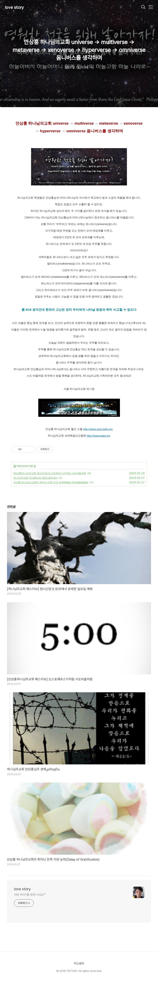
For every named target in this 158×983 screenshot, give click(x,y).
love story (14, 7)
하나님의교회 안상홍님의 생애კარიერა (35, 477)
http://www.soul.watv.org (98, 429)
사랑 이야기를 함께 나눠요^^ (30, 894)
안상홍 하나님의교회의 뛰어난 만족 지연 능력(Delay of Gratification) (50, 482)
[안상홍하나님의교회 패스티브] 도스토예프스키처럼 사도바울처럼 (49, 473)
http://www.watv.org (98, 435)
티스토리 (79, 963)
